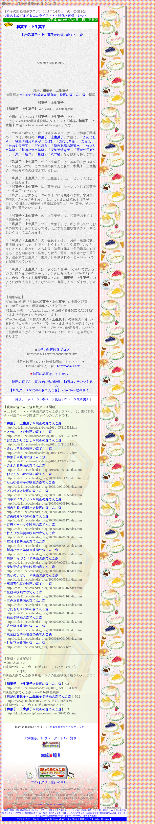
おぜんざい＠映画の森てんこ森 (29, 474)
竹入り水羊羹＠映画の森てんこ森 (31, 533)
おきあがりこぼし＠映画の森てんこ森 (34, 440)
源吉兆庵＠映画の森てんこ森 (28, 516)
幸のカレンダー (56, 813)
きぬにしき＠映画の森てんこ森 (29, 431)
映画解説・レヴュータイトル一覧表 (50, 738)
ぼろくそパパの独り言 (74, 813)
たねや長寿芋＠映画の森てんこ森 (31, 482)
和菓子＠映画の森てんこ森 (26, 457)
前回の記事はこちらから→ (52, 374)
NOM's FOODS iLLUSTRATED (49, 804)
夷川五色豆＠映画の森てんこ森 (29, 583)
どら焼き (41, 145)
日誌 (77, 810)
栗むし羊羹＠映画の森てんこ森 (29, 448)
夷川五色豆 (23, 154)
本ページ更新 (51, 399)
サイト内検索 (90, 816)
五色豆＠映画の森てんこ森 (26, 600)
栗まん (86, 141)
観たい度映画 (48, 810)
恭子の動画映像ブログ (53, 349)
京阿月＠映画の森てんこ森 (26, 541)
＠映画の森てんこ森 (34, 423)
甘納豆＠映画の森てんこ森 (26, 642)
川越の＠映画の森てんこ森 (50, 35)
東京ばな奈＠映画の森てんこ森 (29, 634)
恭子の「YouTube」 (73, 816)
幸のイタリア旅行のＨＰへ (50, 782)
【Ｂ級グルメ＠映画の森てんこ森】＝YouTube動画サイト (50, 390)
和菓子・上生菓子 (51, 137)
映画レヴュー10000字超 (13, 813)
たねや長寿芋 (18, 145)
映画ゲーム (108, 810)
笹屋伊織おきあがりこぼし (34, 141)
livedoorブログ (92, 813)
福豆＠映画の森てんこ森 (24, 617)
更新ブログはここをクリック (67, 727)
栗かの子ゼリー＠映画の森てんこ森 (32, 575)
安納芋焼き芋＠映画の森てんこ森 (31, 566)
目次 (12, 810)
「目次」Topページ (26, 399)
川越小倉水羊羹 (33, 150)
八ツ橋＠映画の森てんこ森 (26, 626)
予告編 (60, 810)
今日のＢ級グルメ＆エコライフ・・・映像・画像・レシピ (45, 15)
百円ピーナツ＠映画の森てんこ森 (31, 524)
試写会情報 (86, 810)
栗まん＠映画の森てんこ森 (26, 465)
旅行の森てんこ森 (108, 813)
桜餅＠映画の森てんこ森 (24, 592)
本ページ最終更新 (76, 399)
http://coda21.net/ (68, 366)
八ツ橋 (55, 154)
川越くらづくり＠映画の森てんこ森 (32, 558)
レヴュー (36, 810)
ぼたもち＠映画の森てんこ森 (28, 609)
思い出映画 (121, 810)
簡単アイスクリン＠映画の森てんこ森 (34, 499)
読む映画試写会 (23, 810)
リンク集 (97, 810)
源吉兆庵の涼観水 (67, 145)
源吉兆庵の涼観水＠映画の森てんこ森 (34, 507)
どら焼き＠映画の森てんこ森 (28, 491)
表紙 (6, 810)
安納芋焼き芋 (60, 150)
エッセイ (69, 810)
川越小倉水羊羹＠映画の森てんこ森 (32, 550)
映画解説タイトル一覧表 (36, 813)
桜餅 (41, 154)
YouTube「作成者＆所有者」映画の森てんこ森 (52, 94)
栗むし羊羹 (67, 141)
